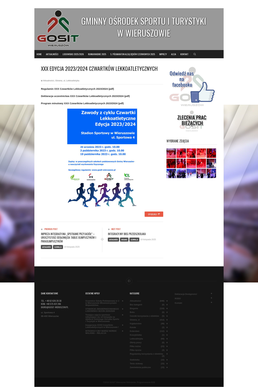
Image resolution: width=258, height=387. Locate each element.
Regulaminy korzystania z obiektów (146, 354)
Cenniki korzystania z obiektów (144, 316)
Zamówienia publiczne (140, 367)
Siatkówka (135, 360)
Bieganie (124, 239)
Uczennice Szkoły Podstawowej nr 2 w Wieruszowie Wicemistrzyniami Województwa (102, 303)
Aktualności (52, 54)
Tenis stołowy (136, 364)
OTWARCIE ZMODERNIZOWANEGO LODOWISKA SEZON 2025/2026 (102, 310)
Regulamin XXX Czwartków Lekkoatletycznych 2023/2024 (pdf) (77, 88)
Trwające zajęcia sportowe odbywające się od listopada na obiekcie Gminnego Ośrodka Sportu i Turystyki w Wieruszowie (102, 318)
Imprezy (163, 54)
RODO (178, 298)
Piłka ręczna (135, 350)
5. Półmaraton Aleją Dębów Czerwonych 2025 (132, 54)
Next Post (114, 229)
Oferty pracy (136, 343)
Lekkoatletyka (72, 81)
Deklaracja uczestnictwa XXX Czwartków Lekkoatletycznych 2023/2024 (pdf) (85, 96)
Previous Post (49, 229)
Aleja (173, 54)
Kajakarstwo (136, 324)
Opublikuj (154, 214)
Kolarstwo (134, 331)
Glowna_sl (60, 81)
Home (39, 54)
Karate (133, 327)
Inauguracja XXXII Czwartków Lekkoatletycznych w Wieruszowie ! (102, 326)
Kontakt (184, 54)
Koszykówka (136, 335)
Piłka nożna (135, 346)
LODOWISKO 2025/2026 (73, 54)
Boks (132, 312)
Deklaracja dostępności (186, 294)
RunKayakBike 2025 (97, 54)
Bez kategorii (136, 305)
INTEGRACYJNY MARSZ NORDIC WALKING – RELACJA (101, 332)
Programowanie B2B (146, 382)
